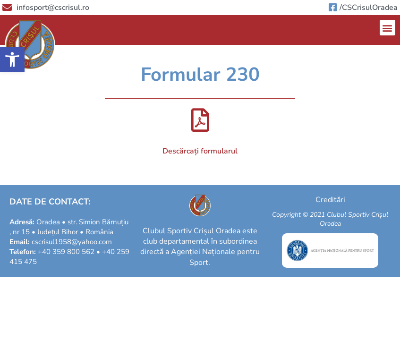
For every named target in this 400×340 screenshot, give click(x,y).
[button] (12, 59)
